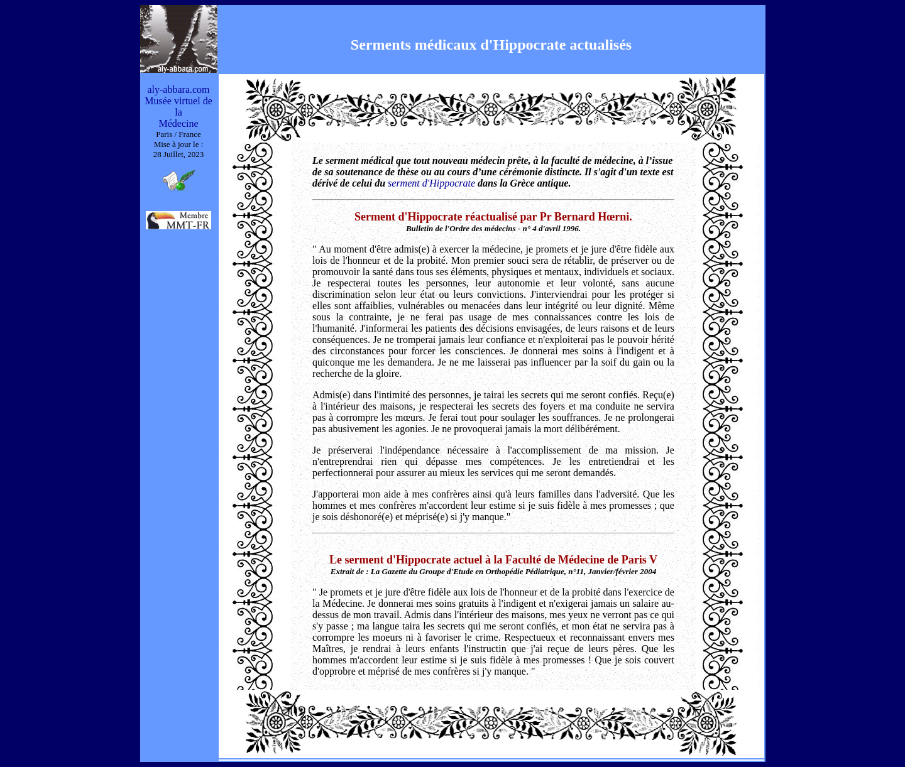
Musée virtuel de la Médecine (178, 112)
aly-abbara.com (178, 89)
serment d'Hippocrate (431, 183)
